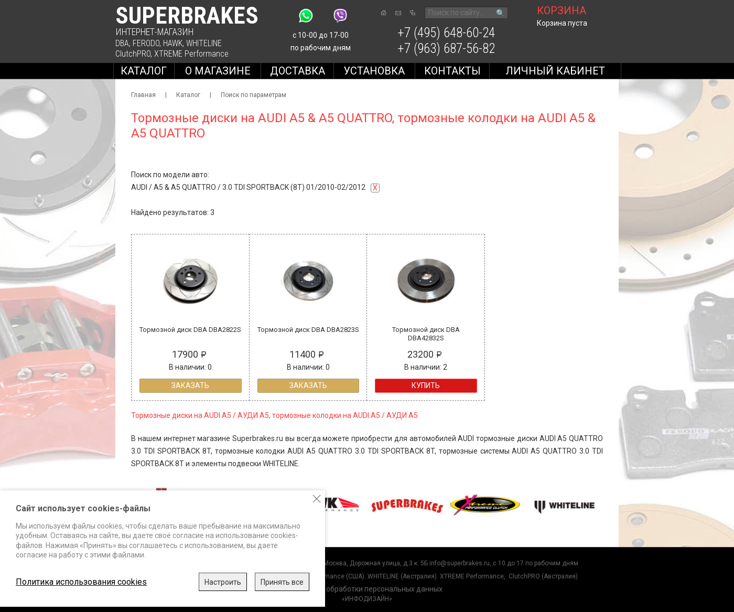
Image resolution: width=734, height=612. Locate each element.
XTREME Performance (191, 54)
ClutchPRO (132, 54)
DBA (122, 43)
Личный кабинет (555, 71)
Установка (374, 71)
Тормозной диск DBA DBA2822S (190, 330)
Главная (143, 95)
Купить (426, 385)
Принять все (282, 582)
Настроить (222, 582)
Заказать (190, 385)
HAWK (172, 43)
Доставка (297, 71)
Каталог (144, 71)
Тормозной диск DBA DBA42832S (426, 334)
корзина (561, 10)
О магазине (218, 71)
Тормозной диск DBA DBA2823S (308, 330)
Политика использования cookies (81, 582)
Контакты (452, 71)
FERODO (146, 43)
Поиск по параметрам (253, 95)
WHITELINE (204, 43)
